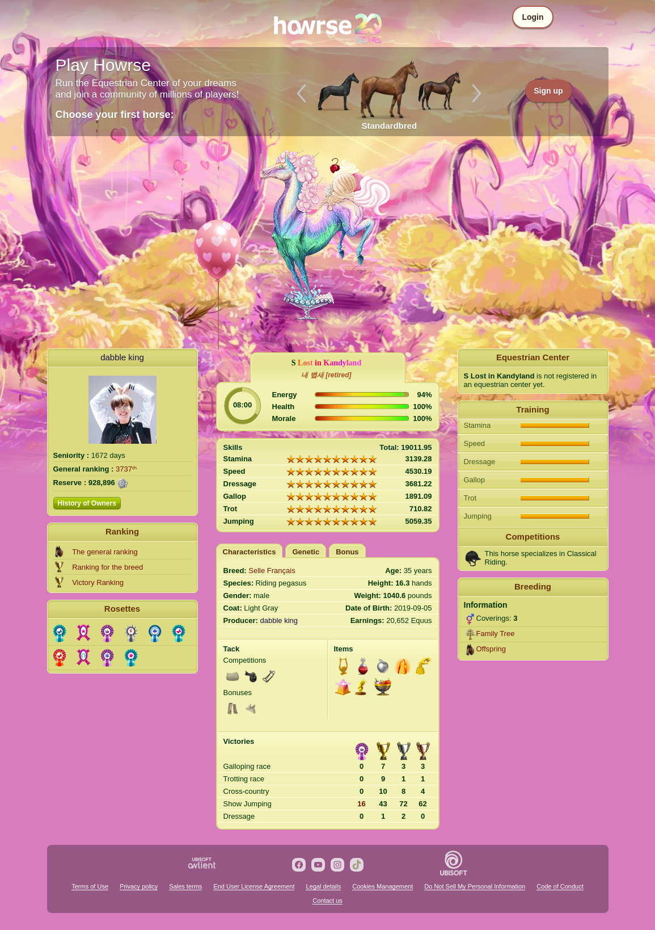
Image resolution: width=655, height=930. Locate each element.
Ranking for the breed (107, 567)
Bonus (347, 552)
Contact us (327, 900)
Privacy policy (139, 886)
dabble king (122, 357)
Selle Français (271, 570)
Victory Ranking (98, 582)
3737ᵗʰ (126, 469)
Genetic (305, 552)
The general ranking (105, 552)
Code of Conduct (560, 886)
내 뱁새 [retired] (326, 375)
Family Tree (495, 633)
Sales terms (185, 886)
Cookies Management (382, 886)
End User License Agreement (253, 886)
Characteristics (249, 552)
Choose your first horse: (115, 114)
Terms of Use (89, 886)
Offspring (491, 649)
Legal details (323, 886)
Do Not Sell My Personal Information (474, 886)
